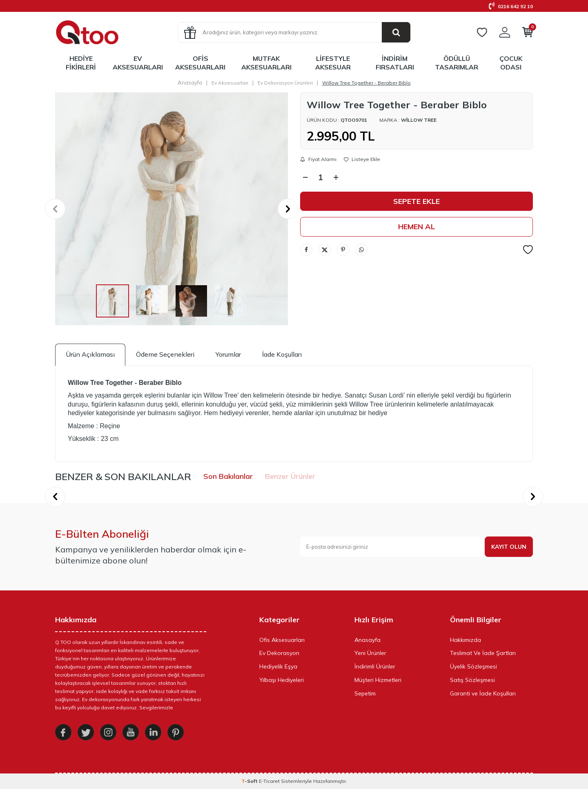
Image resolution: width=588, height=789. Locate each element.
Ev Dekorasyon (279, 653)
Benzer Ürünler (290, 476)
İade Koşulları (282, 354)
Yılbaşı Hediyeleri (281, 680)
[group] (171, 208)
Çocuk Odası (510, 62)
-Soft (250, 781)
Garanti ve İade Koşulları (483, 693)
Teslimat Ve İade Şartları (483, 653)
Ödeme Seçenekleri (165, 354)
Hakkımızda (465, 640)
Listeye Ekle (362, 159)
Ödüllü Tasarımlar (456, 62)
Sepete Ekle (416, 201)
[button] (55, 209)
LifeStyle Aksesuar (333, 62)
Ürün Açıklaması (90, 354)
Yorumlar (228, 354)
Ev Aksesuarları (138, 62)
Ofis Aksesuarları (200, 62)
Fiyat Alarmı (318, 159)
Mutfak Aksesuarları (266, 62)
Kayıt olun (508, 546)
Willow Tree (419, 120)
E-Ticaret (269, 781)
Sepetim (365, 693)
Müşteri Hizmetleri (377, 680)
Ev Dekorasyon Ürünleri (285, 83)
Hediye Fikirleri (81, 62)
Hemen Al (416, 226)
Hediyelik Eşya (278, 666)
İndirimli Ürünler (374, 666)
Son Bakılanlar (228, 476)
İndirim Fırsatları (395, 62)
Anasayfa (190, 82)
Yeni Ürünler (370, 653)
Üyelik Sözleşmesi (473, 666)
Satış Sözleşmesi (472, 680)
